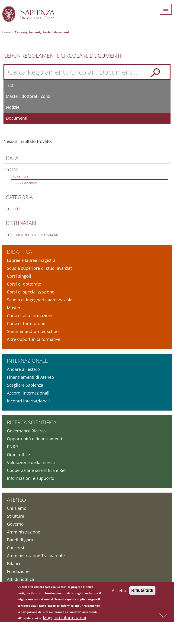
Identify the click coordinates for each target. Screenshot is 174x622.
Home (6, 32)
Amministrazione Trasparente (36, 555)
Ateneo (16, 499)
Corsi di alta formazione (30, 315)
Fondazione (18, 571)
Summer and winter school (33, 331)
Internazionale (27, 360)
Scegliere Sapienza (25, 385)
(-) (8, 169)
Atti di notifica (20, 579)
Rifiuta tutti (142, 591)
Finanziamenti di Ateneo (30, 377)
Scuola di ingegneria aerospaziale (39, 300)
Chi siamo (16, 508)
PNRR (12, 446)
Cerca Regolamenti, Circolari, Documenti (62, 55)
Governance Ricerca (26, 431)
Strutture (15, 516)
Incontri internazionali (28, 401)
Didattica (19, 251)
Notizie (12, 107)
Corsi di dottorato (24, 284)
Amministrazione (23, 532)
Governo (15, 524)
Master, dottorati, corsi (28, 96)
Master (13, 307)
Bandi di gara (20, 540)
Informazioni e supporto (30, 478)
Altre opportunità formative (33, 339)
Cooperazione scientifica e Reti (37, 470)
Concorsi (15, 547)
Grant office (18, 454)
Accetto (119, 591)
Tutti (10, 85)
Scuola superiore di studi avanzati (40, 268)
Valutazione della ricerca (31, 462)
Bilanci (13, 563)
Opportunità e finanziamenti (34, 438)
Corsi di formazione (26, 323)
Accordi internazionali (28, 393)
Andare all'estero (23, 369)
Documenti (16, 118)
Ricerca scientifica (31, 422)
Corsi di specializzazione (30, 292)
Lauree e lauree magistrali (32, 260)
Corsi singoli (19, 276)
